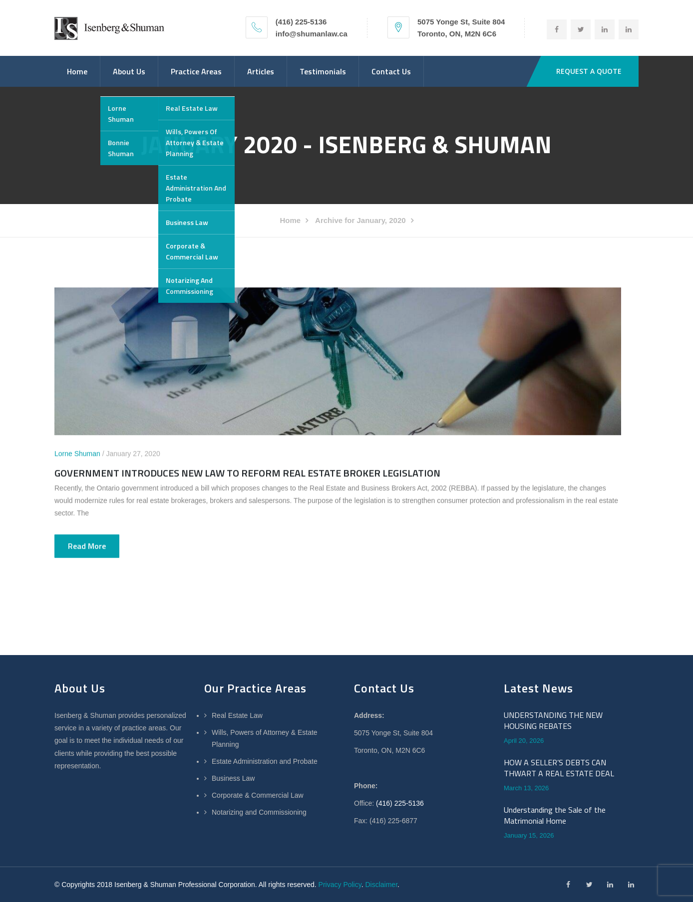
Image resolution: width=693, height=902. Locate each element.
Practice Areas (196, 71)
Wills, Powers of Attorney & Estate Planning (265, 738)
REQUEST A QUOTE (589, 71)
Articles (260, 71)
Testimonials (323, 71)
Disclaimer (381, 885)
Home (77, 71)
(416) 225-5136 (400, 803)
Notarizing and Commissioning (259, 812)
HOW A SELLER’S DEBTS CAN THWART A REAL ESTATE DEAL (559, 768)
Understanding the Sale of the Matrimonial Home (555, 815)
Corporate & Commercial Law (258, 795)
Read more (87, 546)
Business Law (233, 778)
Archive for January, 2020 (360, 220)
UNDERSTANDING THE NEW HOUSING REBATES (553, 720)
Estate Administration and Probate (265, 761)
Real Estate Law (237, 715)
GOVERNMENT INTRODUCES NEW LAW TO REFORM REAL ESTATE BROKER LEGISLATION (247, 473)
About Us (129, 71)
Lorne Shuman (77, 454)
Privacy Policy (340, 885)
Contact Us (391, 71)
